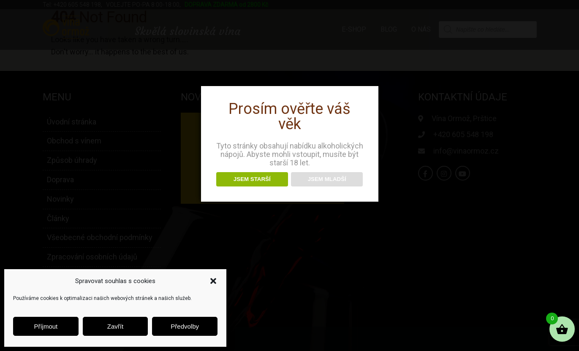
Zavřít (115, 326)
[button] (213, 281)
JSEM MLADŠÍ (327, 179)
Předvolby (185, 326)
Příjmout (45, 326)
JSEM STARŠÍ (252, 179)
